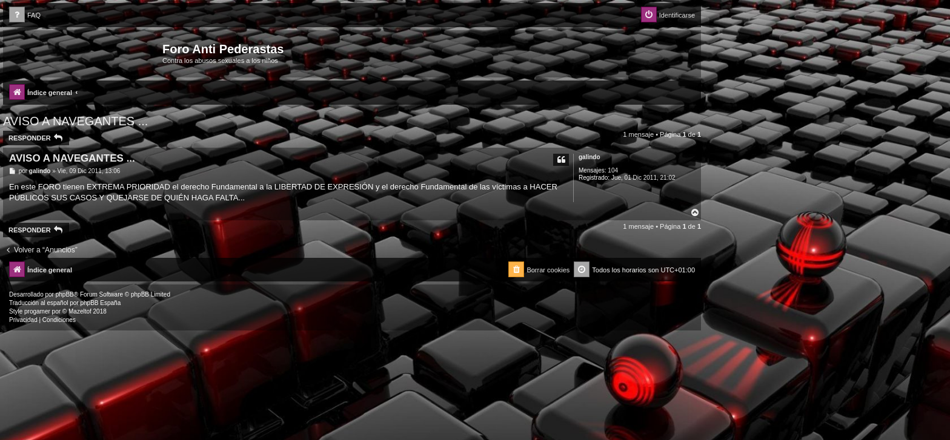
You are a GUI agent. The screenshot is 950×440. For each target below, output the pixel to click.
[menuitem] (25, 15)
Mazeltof (79, 311)
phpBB (65, 294)
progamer (37, 311)
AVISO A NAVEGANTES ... (75, 121)
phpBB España (100, 303)
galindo (589, 157)
